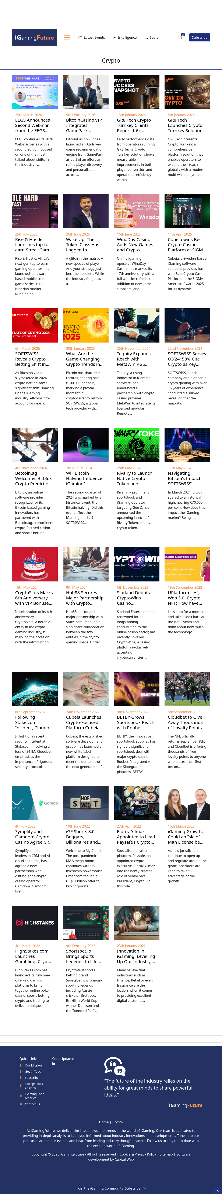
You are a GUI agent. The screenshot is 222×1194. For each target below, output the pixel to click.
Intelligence (125, 37)
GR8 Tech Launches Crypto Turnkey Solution (185, 125)
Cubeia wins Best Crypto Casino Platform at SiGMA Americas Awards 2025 (187, 249)
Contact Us (32, 1104)
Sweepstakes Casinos (34, 1086)
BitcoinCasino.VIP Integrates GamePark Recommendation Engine (84, 130)
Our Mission (33, 1065)
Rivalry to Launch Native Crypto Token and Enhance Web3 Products (134, 483)
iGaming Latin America (35, 1096)
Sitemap (166, 1154)
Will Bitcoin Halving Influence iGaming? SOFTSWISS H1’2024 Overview (84, 483)
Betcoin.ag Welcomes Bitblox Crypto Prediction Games (33, 481)
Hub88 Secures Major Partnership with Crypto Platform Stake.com (85, 603)
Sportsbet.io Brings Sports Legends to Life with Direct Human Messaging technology (85, 964)
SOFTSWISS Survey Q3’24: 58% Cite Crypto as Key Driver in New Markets (187, 364)
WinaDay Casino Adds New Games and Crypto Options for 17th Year (135, 249)
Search (153, 37)
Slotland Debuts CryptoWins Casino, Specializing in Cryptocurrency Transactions (133, 605)
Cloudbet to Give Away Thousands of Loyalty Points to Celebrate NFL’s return (186, 727)
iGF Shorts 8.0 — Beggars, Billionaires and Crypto (83, 839)
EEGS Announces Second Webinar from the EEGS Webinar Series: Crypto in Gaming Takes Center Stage (33, 136)
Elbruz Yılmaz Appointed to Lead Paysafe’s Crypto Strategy (136, 839)
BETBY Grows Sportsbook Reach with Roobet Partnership (135, 725)
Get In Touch (34, 1071)
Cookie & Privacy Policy (138, 1154)
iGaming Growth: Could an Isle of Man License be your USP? (185, 839)
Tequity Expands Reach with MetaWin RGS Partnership (134, 361)
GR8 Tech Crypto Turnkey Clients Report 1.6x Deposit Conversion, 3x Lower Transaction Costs (136, 136)
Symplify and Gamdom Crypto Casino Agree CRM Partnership (34, 839)
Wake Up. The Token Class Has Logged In (82, 244)
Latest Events (91, 37)
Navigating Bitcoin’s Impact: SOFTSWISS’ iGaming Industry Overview (186, 483)
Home (104, 1122)
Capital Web (124, 1159)
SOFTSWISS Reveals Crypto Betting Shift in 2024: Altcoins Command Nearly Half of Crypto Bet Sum (33, 369)
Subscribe (199, 37)
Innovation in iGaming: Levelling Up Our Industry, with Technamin (136, 959)
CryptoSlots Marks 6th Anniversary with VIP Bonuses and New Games (34, 600)
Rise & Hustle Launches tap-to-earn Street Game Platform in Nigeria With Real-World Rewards (34, 252)
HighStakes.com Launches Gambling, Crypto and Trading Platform (33, 961)
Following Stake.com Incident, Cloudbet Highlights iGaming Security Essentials (34, 730)
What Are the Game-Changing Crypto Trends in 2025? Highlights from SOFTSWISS (83, 364)
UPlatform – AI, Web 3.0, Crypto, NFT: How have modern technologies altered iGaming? (185, 605)
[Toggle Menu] (67, 37)
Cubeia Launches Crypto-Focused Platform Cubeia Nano (83, 725)
